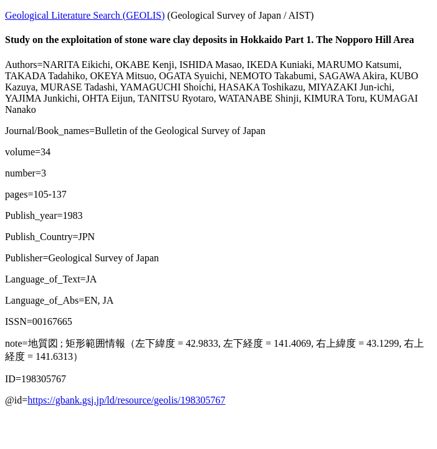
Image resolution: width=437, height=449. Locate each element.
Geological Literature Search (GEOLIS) (85, 15)
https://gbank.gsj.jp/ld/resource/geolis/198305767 (126, 400)
